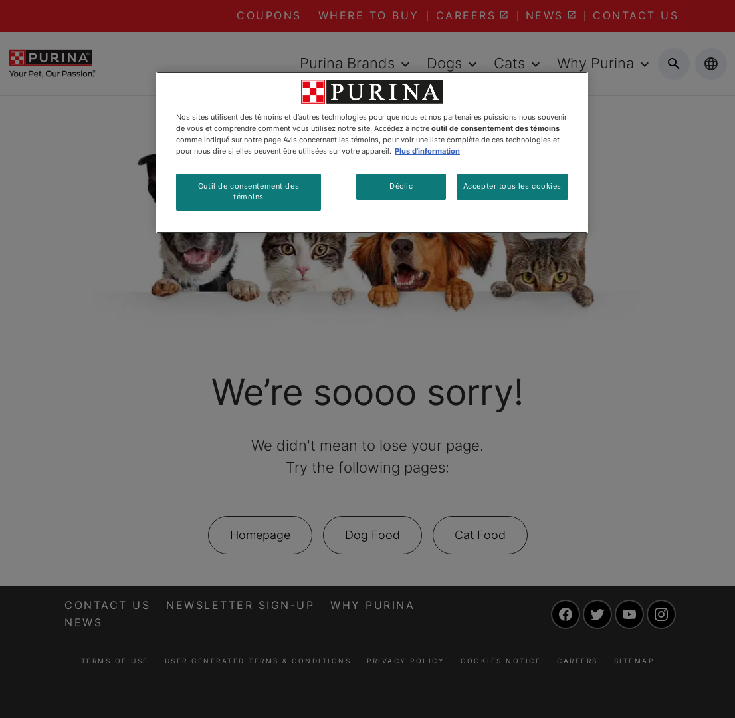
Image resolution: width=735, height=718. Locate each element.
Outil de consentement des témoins (248, 191)
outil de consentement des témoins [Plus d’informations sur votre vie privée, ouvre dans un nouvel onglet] (495, 128)
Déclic (401, 186)
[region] (372, 152)
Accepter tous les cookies (512, 186)
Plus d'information (427, 151)
